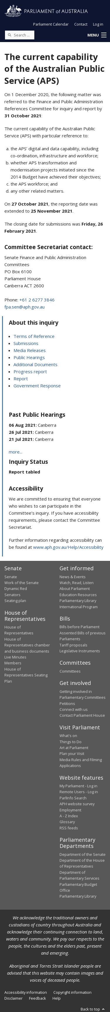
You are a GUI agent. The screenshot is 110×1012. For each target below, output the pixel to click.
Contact (80, 24)
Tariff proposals (73, 645)
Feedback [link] (37, 998)
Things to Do (71, 741)
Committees (70, 671)
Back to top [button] (93, 1009)
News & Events (73, 576)
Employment (70, 810)
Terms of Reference (34, 336)
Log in (98, 24)
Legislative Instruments (80, 650)
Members (12, 663)
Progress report (30, 371)
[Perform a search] (9, 34)
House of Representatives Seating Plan (26, 675)
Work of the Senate (21, 582)
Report (20, 378)
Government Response (37, 386)
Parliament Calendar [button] (51, 24)
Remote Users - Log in (79, 791)
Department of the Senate (83, 854)
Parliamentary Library (78, 600)
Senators (12, 594)
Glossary (67, 821)
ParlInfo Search (73, 798)
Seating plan (15, 600)
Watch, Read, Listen (77, 582)
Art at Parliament (74, 747)
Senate (10, 576)
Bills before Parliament (79, 626)
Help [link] (57, 998)
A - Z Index (69, 815)
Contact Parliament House (82, 715)
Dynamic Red (15, 588)
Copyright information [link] (72, 992)
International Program (79, 606)
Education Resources (78, 594)
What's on (68, 735)
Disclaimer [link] (13, 998)
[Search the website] (19, 35)
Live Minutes (15, 657)
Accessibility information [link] (25, 992)
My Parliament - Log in (78, 785)
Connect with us (74, 709)
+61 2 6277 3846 (37, 300)
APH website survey (77, 803)
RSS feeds (69, 828)
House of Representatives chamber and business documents (27, 645)
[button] (97, 35)
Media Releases (29, 350)
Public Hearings (29, 357)
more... (15, 452)
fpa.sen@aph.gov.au (24, 307)
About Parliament (75, 588)
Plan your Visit (72, 753)
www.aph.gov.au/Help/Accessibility (68, 547)
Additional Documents (35, 364)
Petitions (67, 703)
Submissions (25, 343)
